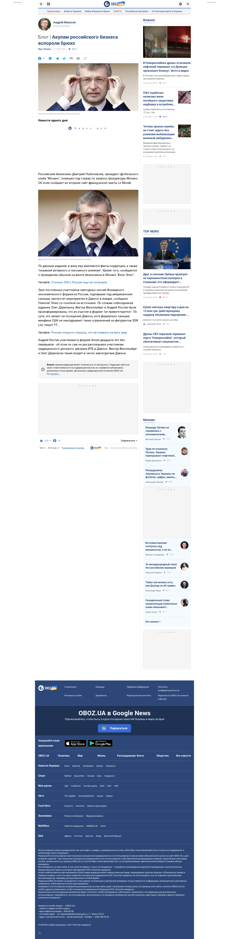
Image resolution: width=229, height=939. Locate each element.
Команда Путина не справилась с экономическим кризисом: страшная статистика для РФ (158, 431)
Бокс (99, 776)
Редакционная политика (73, 448)
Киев (66, 766)
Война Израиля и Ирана (97, 11)
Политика (63, 755)
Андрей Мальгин (64, 22)
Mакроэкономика (94, 816)
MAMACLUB (92, 826)
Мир (106, 448)
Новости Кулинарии (97, 806)
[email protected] (74, 917)
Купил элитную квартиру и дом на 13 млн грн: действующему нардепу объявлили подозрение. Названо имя (166, 311)
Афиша (67, 836)
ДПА (102, 786)
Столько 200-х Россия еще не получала (79, 282)
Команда (100, 687)
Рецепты (68, 806)
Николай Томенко (154, 573)
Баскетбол (79, 776)
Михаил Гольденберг (155, 555)
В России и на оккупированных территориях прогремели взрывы (166, 77)
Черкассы (110, 766)
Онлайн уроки (90, 786)
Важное (149, 20)
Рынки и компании (73, 816)
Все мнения (152, 621)
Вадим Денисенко (154, 461)
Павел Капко (151, 612)
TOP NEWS (151, 231)
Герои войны (53, 11)
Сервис (109, 796)
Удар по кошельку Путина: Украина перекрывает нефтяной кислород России (160, 452)
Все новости (183, 755)
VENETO (117, 11)
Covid (102, 826)
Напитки (80, 806)
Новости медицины (74, 826)
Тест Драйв (69, 796)
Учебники (76, 786)
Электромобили (86, 796)
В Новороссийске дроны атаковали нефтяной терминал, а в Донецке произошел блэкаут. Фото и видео (167, 66)
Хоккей (90, 776)
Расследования (126, 755)
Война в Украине (72, 11)
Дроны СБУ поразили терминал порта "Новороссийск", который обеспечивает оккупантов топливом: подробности (164, 338)
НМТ (116, 786)
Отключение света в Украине (167, 11)
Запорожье (88, 766)
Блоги (140, 755)
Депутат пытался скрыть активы (160, 320)
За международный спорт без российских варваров (161, 566)
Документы (101, 695)
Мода (98, 836)
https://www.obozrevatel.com (143, 850)
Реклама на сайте (73, 695)
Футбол (67, 776)
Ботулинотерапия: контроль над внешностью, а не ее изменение (158, 546)
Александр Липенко (154, 482)
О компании (70, 687)
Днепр (100, 766)
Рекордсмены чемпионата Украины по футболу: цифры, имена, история (160, 474)
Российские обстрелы (136, 11)
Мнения (149, 420)
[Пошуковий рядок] (188, 4)
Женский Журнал (112, 836)
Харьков (76, 766)
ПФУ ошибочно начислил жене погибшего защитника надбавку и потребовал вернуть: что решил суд (159, 98)
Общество (162, 755)
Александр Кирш (153, 591)
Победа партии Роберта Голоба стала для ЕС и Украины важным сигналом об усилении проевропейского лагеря (166, 290)
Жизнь (101, 755)
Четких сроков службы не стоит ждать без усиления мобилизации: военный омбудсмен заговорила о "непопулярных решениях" (159, 132)
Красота (89, 836)
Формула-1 (110, 776)
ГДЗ (66, 786)
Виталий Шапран (153, 439)
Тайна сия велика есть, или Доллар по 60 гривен (160, 584)
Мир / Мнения (44, 49)
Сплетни (78, 836)
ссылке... (55, 373)
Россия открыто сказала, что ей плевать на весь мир (89, 332)
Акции (100, 796)
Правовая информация (138, 687)
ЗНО (109, 786)
